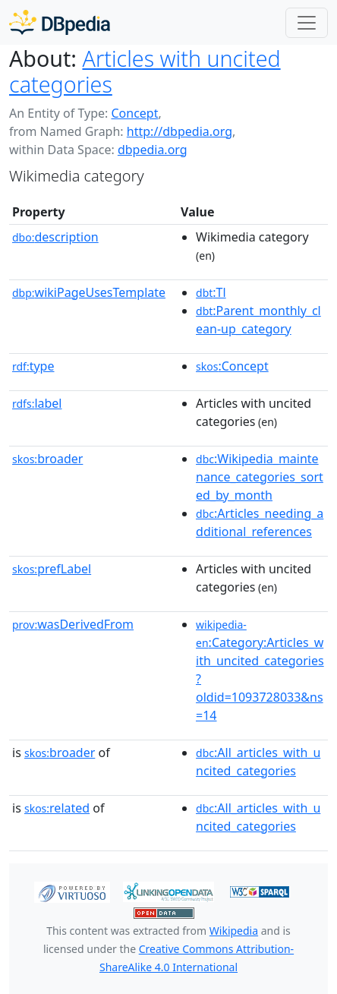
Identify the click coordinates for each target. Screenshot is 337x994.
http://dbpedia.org (179, 131)
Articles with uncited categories (145, 71)
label (37, 403)
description (55, 237)
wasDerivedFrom (73, 624)
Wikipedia (233, 930)
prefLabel (51, 568)
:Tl (211, 292)
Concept (134, 113)
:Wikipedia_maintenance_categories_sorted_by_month (259, 476)
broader (47, 458)
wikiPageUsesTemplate (88, 292)
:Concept (232, 366)
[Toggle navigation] (306, 23)
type (33, 366)
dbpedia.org (152, 149)
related (57, 808)
